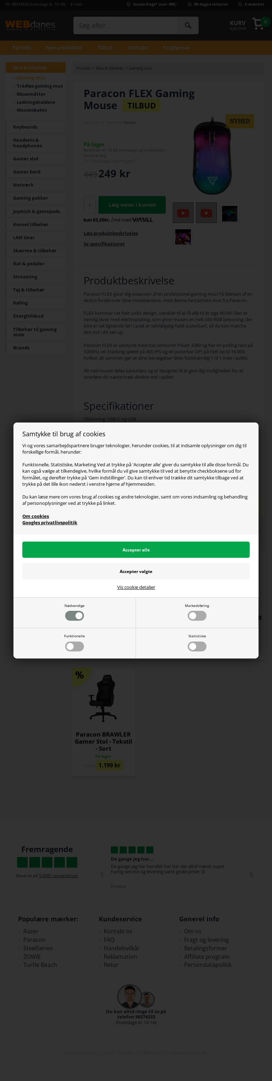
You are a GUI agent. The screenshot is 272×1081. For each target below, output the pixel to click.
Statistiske (197, 642)
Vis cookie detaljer (136, 587)
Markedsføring (197, 612)
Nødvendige (74, 612)
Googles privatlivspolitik (49, 522)
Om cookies (35, 516)
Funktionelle (74, 642)
